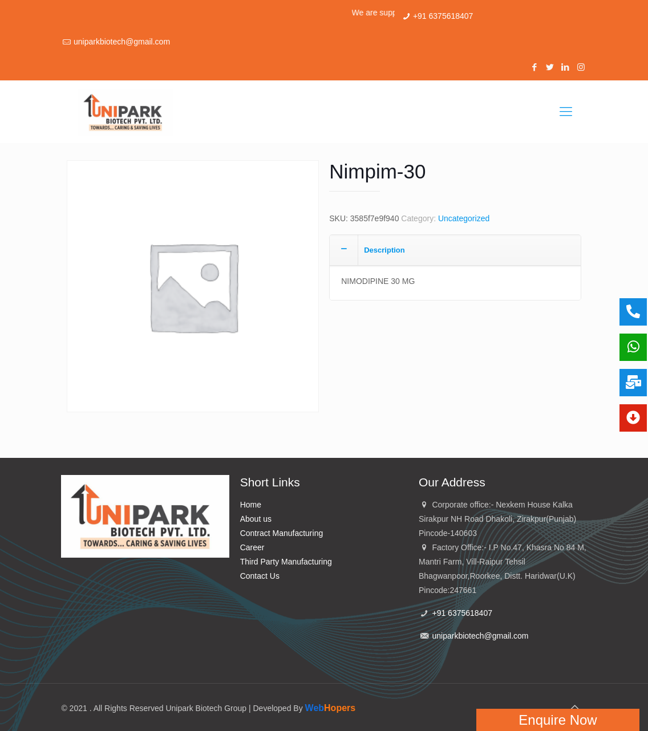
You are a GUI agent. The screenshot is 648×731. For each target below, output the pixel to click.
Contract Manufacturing (281, 533)
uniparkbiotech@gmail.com (122, 41)
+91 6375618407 (443, 16)
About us (256, 518)
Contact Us (260, 575)
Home (250, 504)
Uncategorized (463, 218)
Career (252, 547)
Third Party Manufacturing (286, 561)
